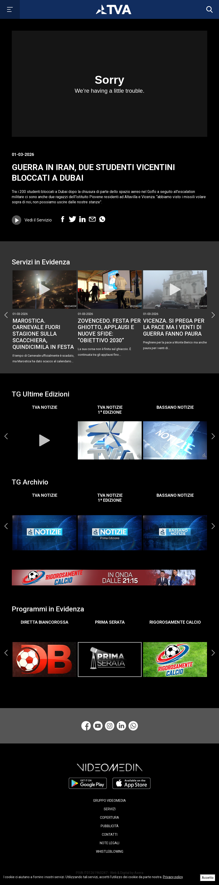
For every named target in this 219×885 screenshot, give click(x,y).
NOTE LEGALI (109, 843)
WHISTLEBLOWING (109, 851)
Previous (6, 315)
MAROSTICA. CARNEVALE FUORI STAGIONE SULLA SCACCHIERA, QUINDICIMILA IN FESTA (43, 333)
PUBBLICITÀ (110, 826)
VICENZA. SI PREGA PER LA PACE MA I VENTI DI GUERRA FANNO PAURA (173, 327)
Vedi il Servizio (38, 219)
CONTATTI (109, 834)
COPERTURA (109, 817)
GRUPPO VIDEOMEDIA (109, 800)
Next (213, 315)
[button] (208, 9)
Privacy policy (173, 877)
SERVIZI (110, 809)
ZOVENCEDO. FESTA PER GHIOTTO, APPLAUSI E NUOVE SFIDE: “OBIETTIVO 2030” (109, 330)
